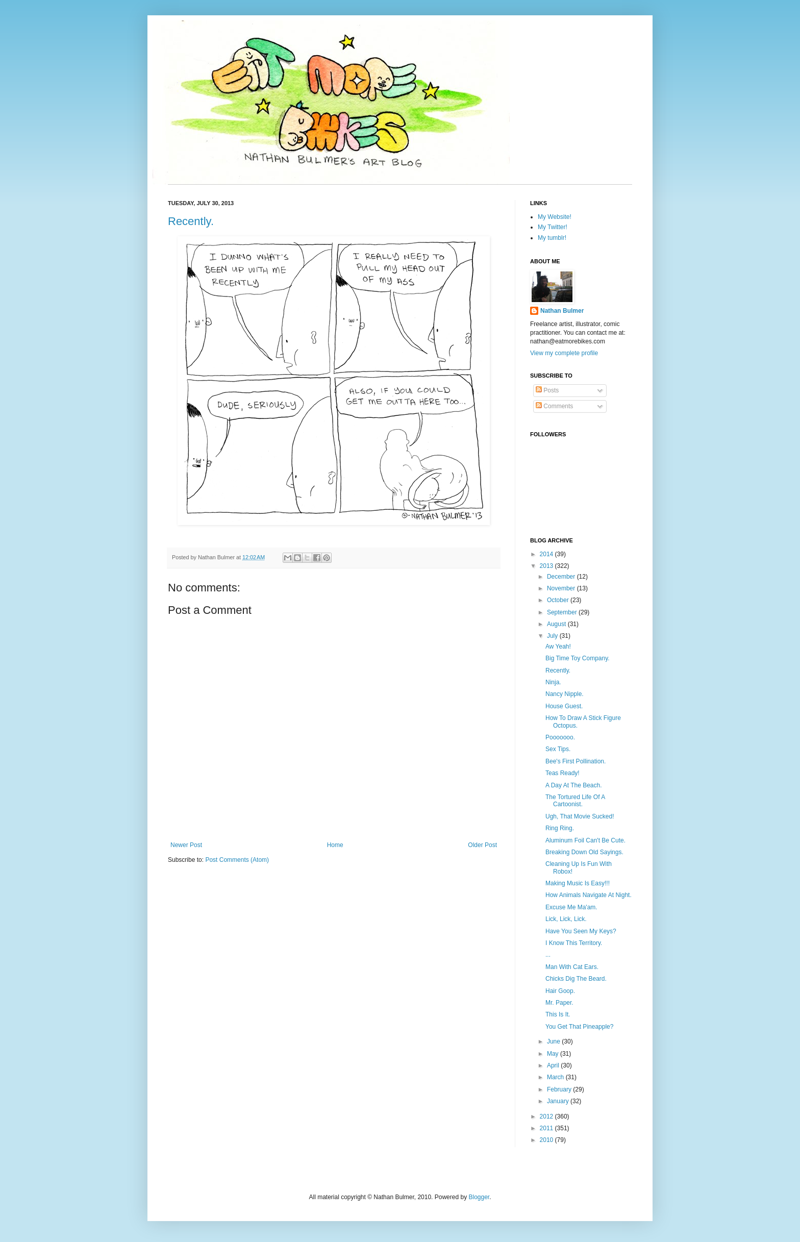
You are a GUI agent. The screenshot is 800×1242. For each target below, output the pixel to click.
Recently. (191, 221)
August (557, 624)
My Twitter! (552, 227)
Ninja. (553, 682)
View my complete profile (564, 353)
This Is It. (557, 1014)
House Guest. (564, 706)
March (556, 1077)
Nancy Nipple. (564, 694)
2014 (547, 554)
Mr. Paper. (559, 1002)
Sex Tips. (557, 749)
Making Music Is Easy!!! (577, 883)
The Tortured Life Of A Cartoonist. (575, 800)
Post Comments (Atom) (237, 859)
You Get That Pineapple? (579, 1026)
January (558, 1101)
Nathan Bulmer (562, 310)
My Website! (554, 216)
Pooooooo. (560, 737)
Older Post (482, 845)
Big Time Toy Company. (577, 658)
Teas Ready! (562, 773)
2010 (547, 1140)
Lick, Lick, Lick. (566, 919)
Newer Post (186, 845)
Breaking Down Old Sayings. (584, 852)
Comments (554, 406)
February (560, 1089)
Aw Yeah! (558, 646)
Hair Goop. (560, 991)
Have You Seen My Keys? (580, 931)
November (562, 588)
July (553, 635)
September (563, 612)
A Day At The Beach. (573, 785)
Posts (547, 390)
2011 (547, 1128)
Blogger (478, 1197)
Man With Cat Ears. (571, 967)
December (562, 576)
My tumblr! (552, 237)
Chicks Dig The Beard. (576, 978)
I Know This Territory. (573, 943)
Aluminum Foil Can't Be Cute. (585, 840)
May (553, 1053)
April (554, 1065)
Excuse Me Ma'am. (571, 907)
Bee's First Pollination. (575, 761)
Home (335, 845)
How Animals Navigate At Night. (588, 895)
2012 (547, 1116)
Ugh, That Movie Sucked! (579, 816)
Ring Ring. (559, 828)
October (558, 600)
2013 (547, 565)
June (554, 1041)
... (548, 954)
